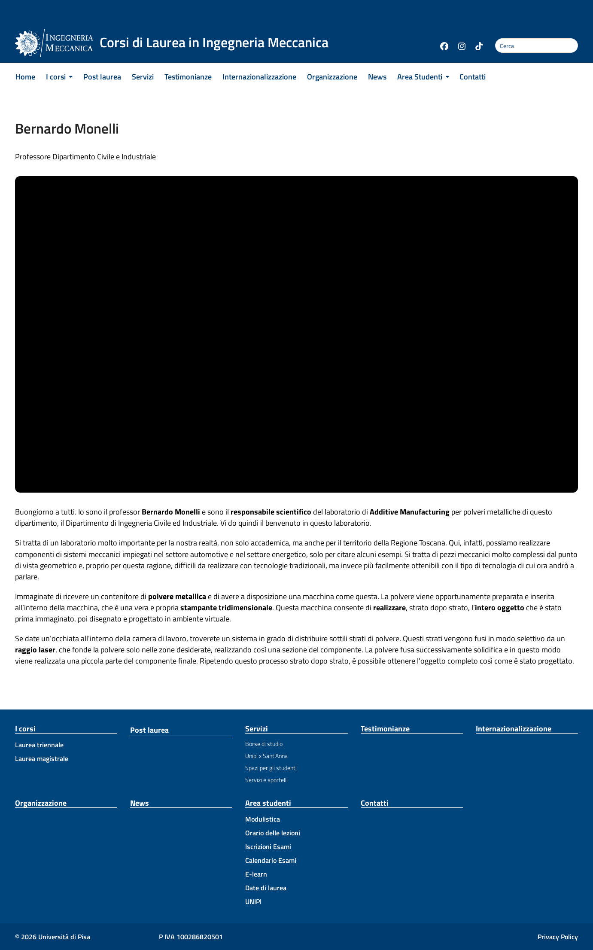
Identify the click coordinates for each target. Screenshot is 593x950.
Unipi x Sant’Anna (266, 755)
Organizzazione (41, 803)
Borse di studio (264, 743)
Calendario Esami (270, 860)
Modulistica (262, 819)
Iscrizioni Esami (268, 846)
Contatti (375, 803)
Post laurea (149, 730)
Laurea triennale (39, 745)
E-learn (256, 874)
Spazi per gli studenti (271, 767)
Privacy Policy (558, 937)
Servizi (256, 728)
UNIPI (253, 901)
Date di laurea (265, 888)
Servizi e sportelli (266, 779)
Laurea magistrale (41, 758)
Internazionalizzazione (513, 728)
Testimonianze (385, 728)
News (139, 803)
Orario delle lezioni (272, 833)
